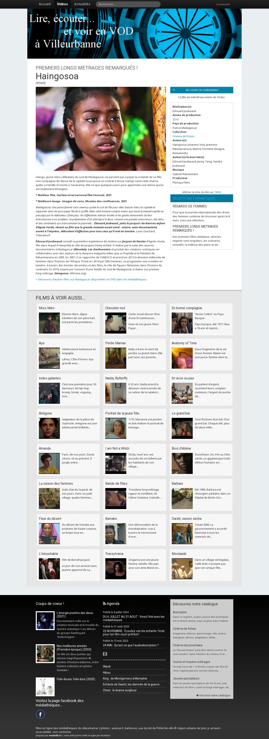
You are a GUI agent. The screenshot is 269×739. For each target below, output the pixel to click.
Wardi (107, 666)
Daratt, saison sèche (187, 519)
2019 (175, 119)
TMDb (217, 192)
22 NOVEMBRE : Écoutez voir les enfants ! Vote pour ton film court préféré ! (134, 632)
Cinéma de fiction (183, 136)
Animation (180, 612)
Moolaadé (179, 554)
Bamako (111, 519)
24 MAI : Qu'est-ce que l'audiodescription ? (131, 645)
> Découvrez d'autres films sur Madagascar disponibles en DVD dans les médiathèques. (91, 279)
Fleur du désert (50, 519)
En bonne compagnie (187, 308)
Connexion (223, 4)
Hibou (107, 672)
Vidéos (62, 4)
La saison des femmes (56, 484)
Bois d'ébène (181, 448)
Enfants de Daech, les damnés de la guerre (131, 684)
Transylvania (114, 554)
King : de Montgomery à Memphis (125, 678)
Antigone (45, 413)
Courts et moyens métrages (191, 662)
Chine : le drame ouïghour (120, 690)
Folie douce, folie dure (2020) (76, 679)
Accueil (45, 4)
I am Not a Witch (117, 448)
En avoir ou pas (183, 378)
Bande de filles (116, 484)
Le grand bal (181, 413)
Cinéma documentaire (188, 645)
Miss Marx (47, 308)
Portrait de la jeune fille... (123, 413)
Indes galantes (50, 378)
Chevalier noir (115, 308)
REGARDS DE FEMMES (190, 206)
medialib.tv (55, 735)
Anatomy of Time (184, 343)
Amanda (45, 448)
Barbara (177, 484)
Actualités (82, 4)
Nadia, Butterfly (116, 378)
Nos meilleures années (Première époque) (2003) (74, 647)
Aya (41, 343)
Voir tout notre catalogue (213, 695)
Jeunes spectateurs (186, 678)
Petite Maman (115, 343)
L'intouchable (48, 554)
